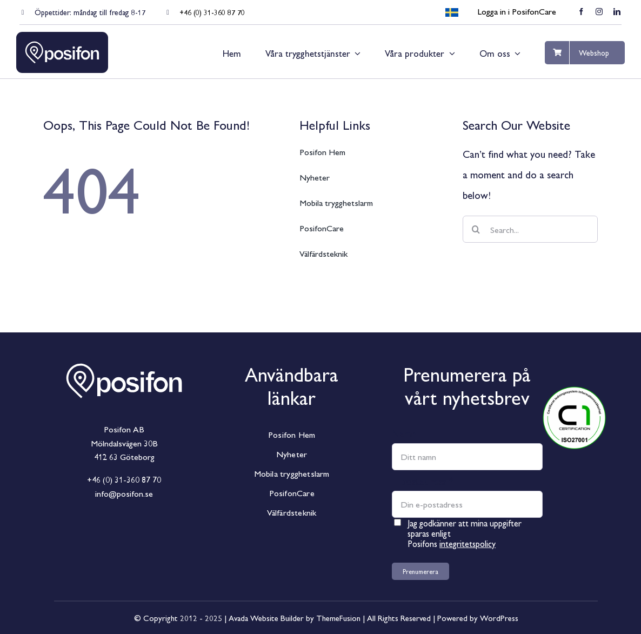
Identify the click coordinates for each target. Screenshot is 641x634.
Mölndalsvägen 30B (124, 443)
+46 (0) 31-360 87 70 (212, 11)
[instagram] (599, 11)
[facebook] (581, 11)
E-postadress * (422, 480)
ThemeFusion (338, 617)
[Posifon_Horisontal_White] (124, 353)
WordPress (499, 617)
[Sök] (476, 229)
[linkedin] (616, 11)
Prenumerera (420, 571)
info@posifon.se (124, 493)
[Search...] (530, 229)
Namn (404, 433)
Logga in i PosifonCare (516, 11)
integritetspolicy (467, 543)
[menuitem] (452, 12)
